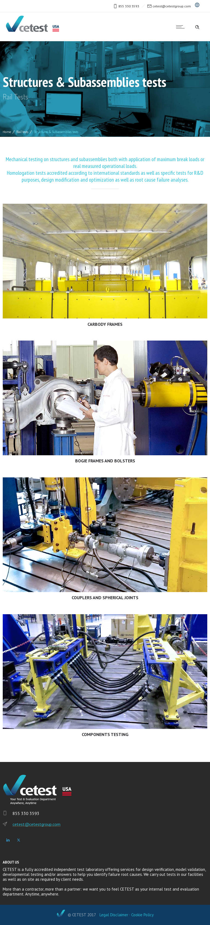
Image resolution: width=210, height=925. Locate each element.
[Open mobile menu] (181, 26)
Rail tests (22, 131)
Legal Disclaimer (114, 914)
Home (7, 131)
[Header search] (197, 26)
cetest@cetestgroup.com (172, 6)
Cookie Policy (142, 914)
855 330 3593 (128, 6)
